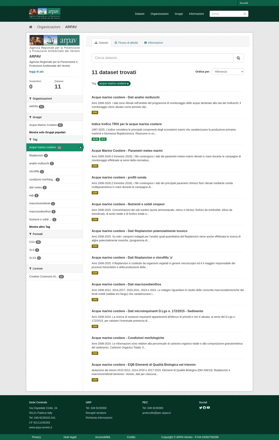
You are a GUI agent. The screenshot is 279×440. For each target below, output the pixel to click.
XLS (103, 139)
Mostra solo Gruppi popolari (47, 132)
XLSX (95, 139)
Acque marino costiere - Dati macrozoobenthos (126, 284)
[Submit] (244, 13)
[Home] (30, 27)
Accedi (244, 3)
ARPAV (71, 27)
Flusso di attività (126, 42)
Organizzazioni (160, 13)
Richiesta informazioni (99, 417)
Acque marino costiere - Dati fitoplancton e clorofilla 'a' (132, 257)
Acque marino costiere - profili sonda (119, 177)
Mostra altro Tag (39, 226)
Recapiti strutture (96, 412)
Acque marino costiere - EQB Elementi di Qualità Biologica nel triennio (144, 364)
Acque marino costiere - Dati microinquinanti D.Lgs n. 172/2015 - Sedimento (147, 311)
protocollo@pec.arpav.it (156, 412)
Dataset (139, 13)
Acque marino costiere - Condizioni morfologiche (128, 338)
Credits (131, 437)
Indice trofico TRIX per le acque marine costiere (127, 124)
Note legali (70, 437)
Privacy (36, 437)
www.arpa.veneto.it (40, 427)
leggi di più (36, 71)
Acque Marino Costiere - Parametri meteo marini (127, 150)
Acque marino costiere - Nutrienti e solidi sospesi (128, 204)
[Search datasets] (229, 14)
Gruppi (179, 13)
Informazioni (196, 13)
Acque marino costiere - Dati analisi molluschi (125, 97)
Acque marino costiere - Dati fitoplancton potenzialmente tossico (139, 231)
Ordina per (202, 71)
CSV (95, 112)
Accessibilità (102, 437)
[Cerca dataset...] (163, 58)
